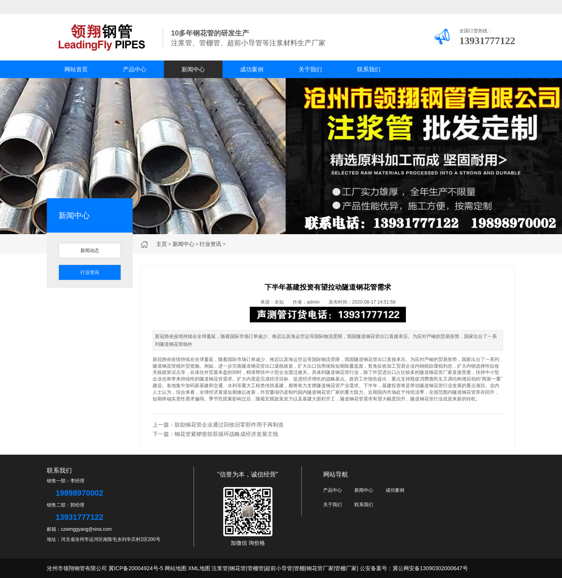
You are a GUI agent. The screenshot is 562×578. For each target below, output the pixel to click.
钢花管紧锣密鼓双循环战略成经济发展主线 (226, 434)
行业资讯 (210, 244)
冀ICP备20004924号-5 (135, 568)
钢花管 (237, 568)
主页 (161, 244)
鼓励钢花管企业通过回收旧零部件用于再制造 (229, 424)
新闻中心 (193, 69)
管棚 (299, 568)
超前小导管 (278, 568)
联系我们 (369, 69)
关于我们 (310, 69)
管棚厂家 (346, 568)
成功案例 (251, 69)
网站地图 (176, 568)
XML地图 (199, 568)
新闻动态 (89, 250)
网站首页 (76, 69)
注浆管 (220, 568)
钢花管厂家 (320, 568)
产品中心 (134, 69)
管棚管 (255, 568)
